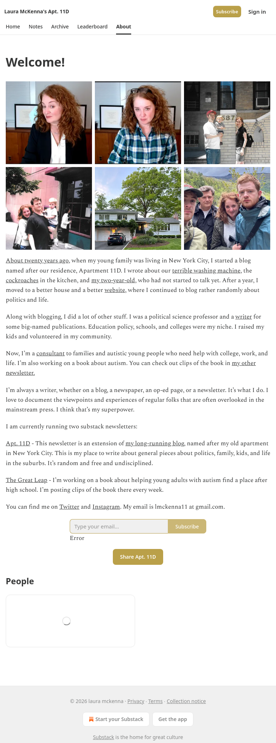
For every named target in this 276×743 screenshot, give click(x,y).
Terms (155, 701)
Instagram (106, 507)
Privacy (136, 701)
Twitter (69, 507)
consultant (50, 353)
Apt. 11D (18, 443)
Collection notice (186, 701)
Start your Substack (115, 719)
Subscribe (227, 11)
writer (243, 316)
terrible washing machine (206, 270)
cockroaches (22, 280)
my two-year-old (113, 280)
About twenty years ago (37, 260)
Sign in (257, 11)
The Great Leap (26, 480)
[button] (12, 27)
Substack (103, 737)
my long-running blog (154, 443)
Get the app (172, 719)
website (115, 290)
